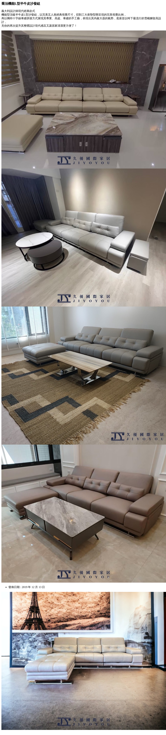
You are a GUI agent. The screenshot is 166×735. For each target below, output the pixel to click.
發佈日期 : (14, 587)
